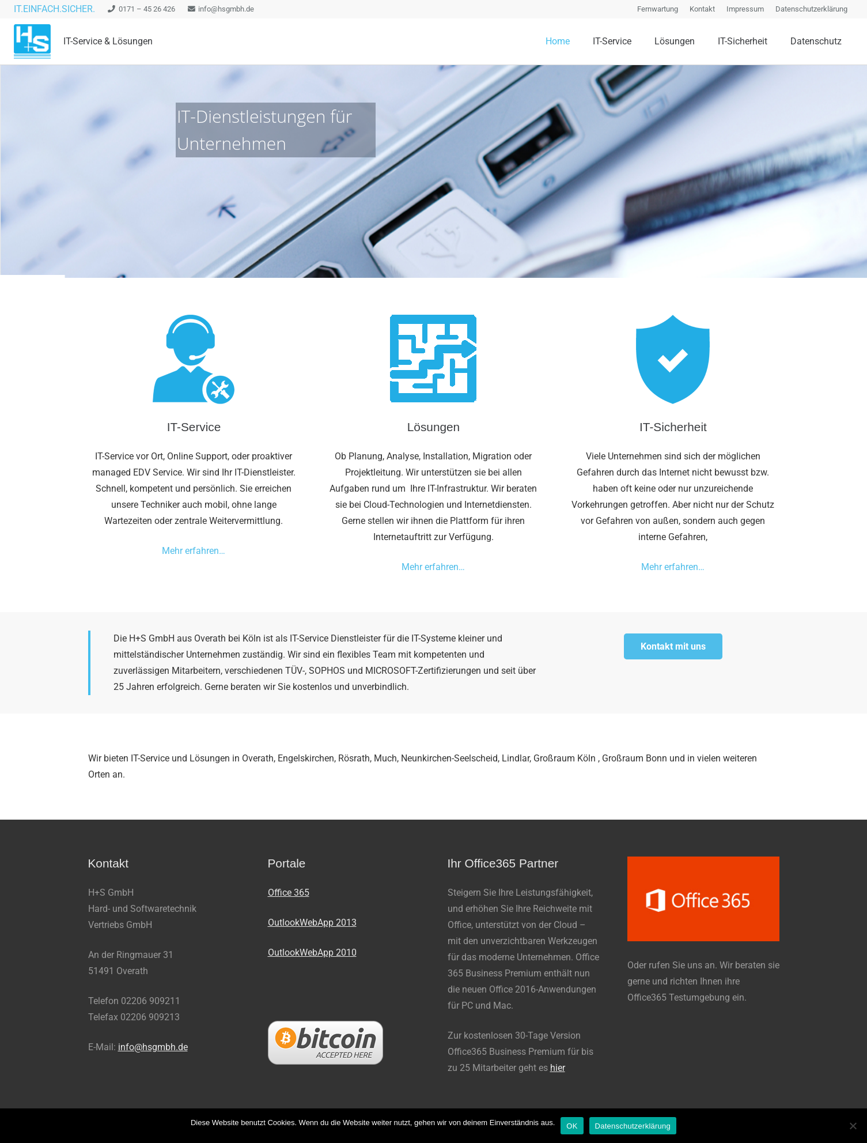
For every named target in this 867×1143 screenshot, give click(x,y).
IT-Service (194, 426)
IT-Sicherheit (673, 426)
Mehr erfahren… (193, 550)
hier (557, 1067)
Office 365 (288, 892)
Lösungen (433, 426)
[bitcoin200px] (344, 1043)
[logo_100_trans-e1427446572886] (32, 41)
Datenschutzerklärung (633, 1126)
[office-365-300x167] (703, 899)
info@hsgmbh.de (153, 1047)
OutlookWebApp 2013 (312, 922)
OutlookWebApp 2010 (312, 952)
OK (571, 1126)
